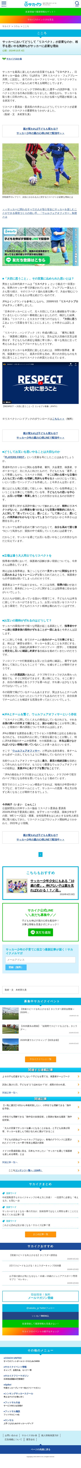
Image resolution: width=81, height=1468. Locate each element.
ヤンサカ (40, 1422)
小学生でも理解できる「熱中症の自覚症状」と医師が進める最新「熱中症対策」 (37, 1118)
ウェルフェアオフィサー (26, 750)
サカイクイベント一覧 (40, 1059)
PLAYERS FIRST (14, 457)
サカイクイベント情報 (40, 1369)
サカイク (6, 26)
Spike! (40, 1386)
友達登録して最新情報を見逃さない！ (40, 1323)
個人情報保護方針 (50, 1435)
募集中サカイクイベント (42, 1001)
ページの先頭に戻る (40, 1449)
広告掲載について (13, 1439)
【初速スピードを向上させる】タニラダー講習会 (33, 1255)
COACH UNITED (40, 1360)
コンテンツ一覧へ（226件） (29, 1170)
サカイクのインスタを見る (41, 19)
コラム (17, 26)
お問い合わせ (11, 1435)
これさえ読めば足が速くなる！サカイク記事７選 (26, 1225)
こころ (26, 26)
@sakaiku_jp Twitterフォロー (40, 1308)
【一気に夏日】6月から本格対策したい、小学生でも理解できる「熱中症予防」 (36, 1107)
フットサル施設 (40, 1413)
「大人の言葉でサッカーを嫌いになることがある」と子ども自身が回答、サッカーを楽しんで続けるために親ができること (36, 1130)
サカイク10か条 (14, 59)
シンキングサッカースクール (40, 1395)
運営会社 (30, 1439)
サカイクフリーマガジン (40, 1378)
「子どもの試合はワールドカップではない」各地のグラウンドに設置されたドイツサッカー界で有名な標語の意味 (37, 1141)
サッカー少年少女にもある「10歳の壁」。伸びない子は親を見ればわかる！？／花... (52, 885)
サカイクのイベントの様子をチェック (40, 1331)
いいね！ (40, 1316)
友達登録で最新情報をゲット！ (40, 11)
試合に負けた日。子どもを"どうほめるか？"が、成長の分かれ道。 (34, 1084)
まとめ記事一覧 (40, 1234)
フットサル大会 (40, 1404)
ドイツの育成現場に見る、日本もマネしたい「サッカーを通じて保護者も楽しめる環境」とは (37, 1152)
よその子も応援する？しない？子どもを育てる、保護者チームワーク (36, 1076)
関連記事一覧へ (10, 1092)
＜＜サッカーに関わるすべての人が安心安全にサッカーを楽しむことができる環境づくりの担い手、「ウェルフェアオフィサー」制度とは (39, 213)
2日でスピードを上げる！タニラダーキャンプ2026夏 (35, 1265)
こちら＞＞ (58, 418)
